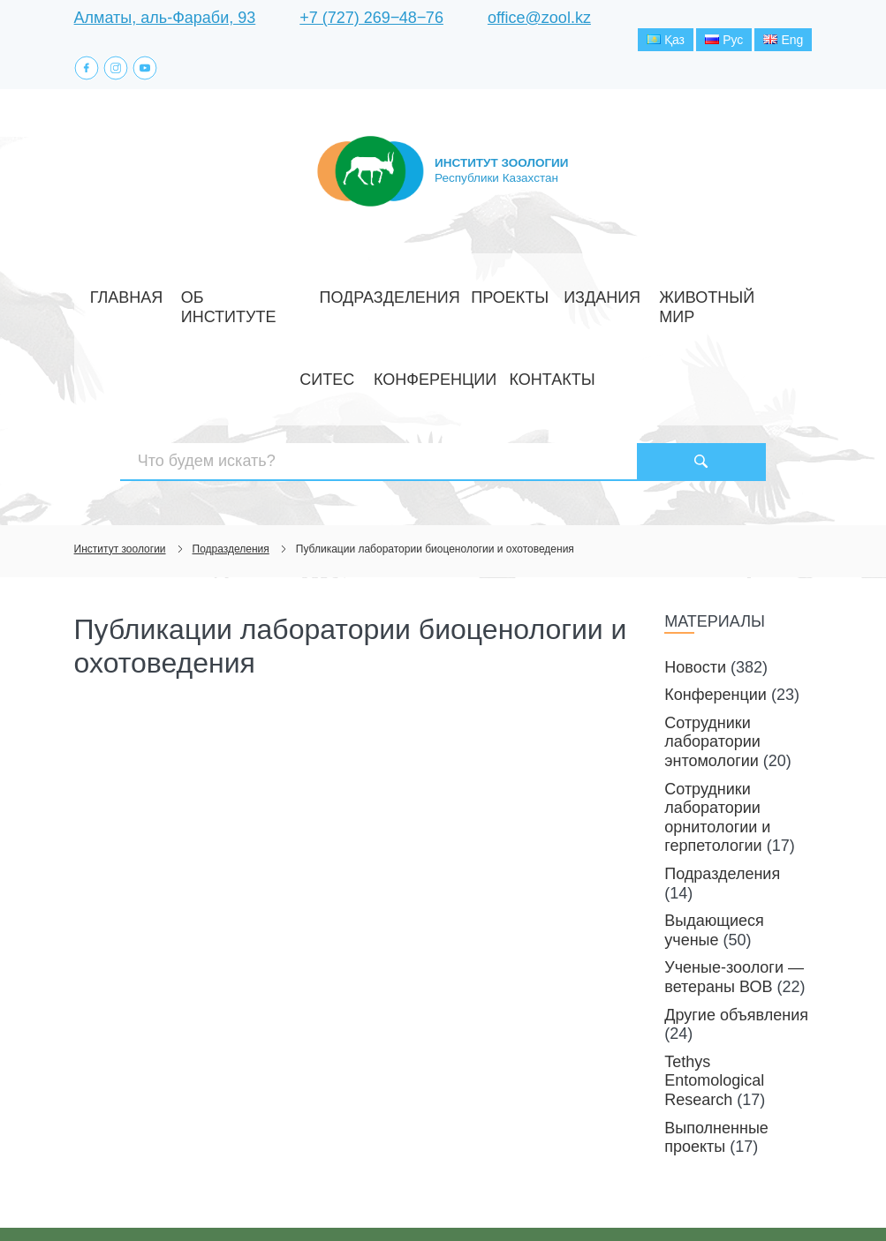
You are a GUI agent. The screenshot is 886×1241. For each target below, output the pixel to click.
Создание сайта (700, 1195)
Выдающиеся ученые (714, 854)
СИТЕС (659, 300)
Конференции (738, 300)
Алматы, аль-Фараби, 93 (165, 17)
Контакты (443, 340)
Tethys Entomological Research (714, 1005)
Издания (481, 300)
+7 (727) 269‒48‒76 (371, 17)
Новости (695, 590)
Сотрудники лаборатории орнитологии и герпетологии (717, 740)
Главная (114, 300)
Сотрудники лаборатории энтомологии (712, 666)
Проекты (410, 300)
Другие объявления (736, 938)
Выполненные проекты (716, 1060)
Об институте (202, 300)
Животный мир (575, 300)
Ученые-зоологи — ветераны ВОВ (734, 901)
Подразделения (313, 300)
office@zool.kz (539, 17)
